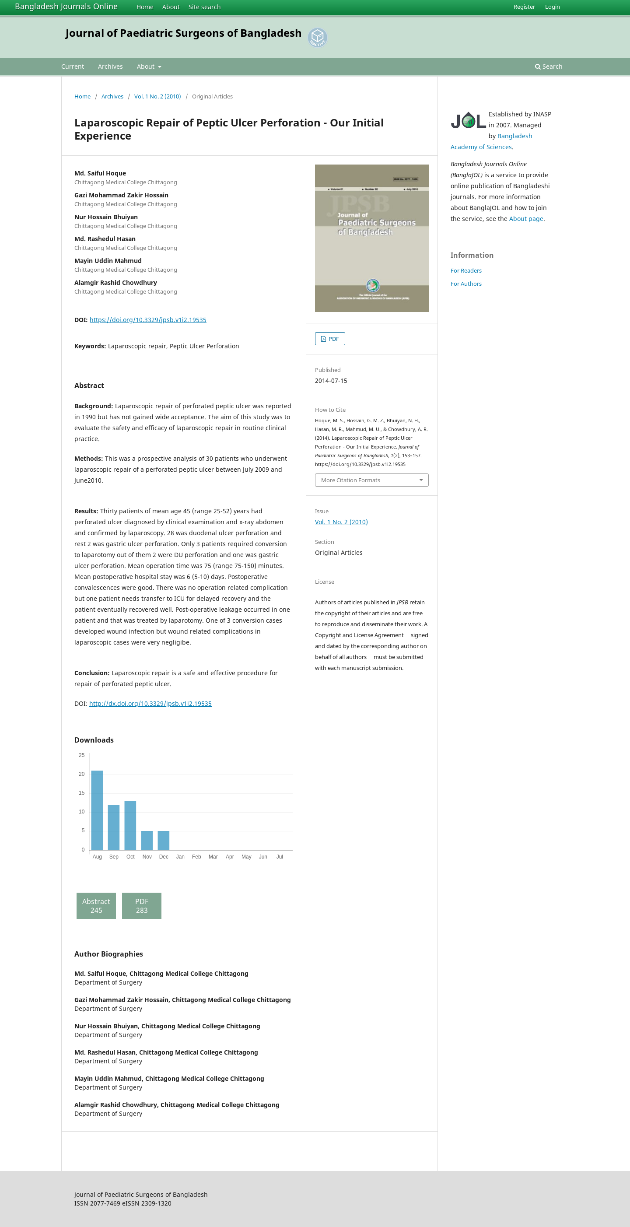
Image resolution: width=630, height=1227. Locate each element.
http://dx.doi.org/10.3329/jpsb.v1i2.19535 (150, 703)
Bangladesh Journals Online (66, 6)
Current (72, 66)
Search (549, 66)
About (171, 7)
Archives (110, 66)
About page (526, 218)
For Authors (466, 283)
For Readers (466, 270)
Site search (205, 7)
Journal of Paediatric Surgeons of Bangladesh (184, 32)
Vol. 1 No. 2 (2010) (157, 96)
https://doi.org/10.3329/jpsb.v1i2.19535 (148, 320)
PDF (333, 339)
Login (552, 7)
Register (524, 7)
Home (145, 7)
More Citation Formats (350, 480)
